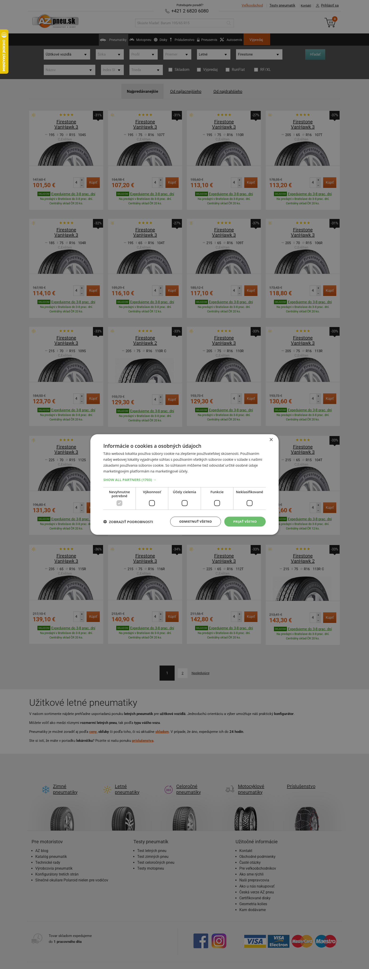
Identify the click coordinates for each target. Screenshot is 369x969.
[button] (184, 479)
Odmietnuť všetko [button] (192, 521)
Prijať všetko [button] (244, 521)
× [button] (271, 439)
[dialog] (184, 484)
